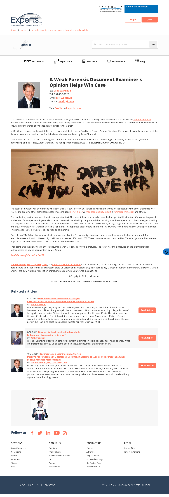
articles (24, 30)
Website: (62, 101)
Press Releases (55, 452)
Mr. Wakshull (64, 97)
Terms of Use (129, 448)
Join (149, 19)
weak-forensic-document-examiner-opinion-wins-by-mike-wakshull (60, 30)
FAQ (50, 459)
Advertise (90, 452)
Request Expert (93, 455)
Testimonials (54, 466)
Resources (117, 61)
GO (153, 44)
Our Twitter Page (93, 463)
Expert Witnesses (18, 448)
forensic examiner (142, 119)
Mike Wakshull (62, 90)
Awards (52, 463)
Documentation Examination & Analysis (59, 298)
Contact (89, 448)
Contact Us (49, 484)
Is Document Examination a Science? (46, 335)
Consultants (16, 452)
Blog (13, 466)
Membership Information (60, 455)
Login (131, 19)
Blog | (31, 484)
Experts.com (73, 108)
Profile (58, 108)
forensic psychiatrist (123, 211)
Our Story (53, 448)
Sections (36, 61)
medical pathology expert (98, 211)
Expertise (65, 61)
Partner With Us (93, 466)
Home (14, 30)
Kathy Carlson (38, 337)
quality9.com (66, 101)
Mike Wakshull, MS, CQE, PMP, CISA (29, 264)
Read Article (146, 310)
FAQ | (39, 484)
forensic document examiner (66, 264)
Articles (90, 61)
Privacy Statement (132, 452)
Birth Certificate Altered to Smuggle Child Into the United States (60, 301)
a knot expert (76, 211)
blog (142, 61)
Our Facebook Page (94, 459)
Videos (14, 463)
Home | (22, 484)
